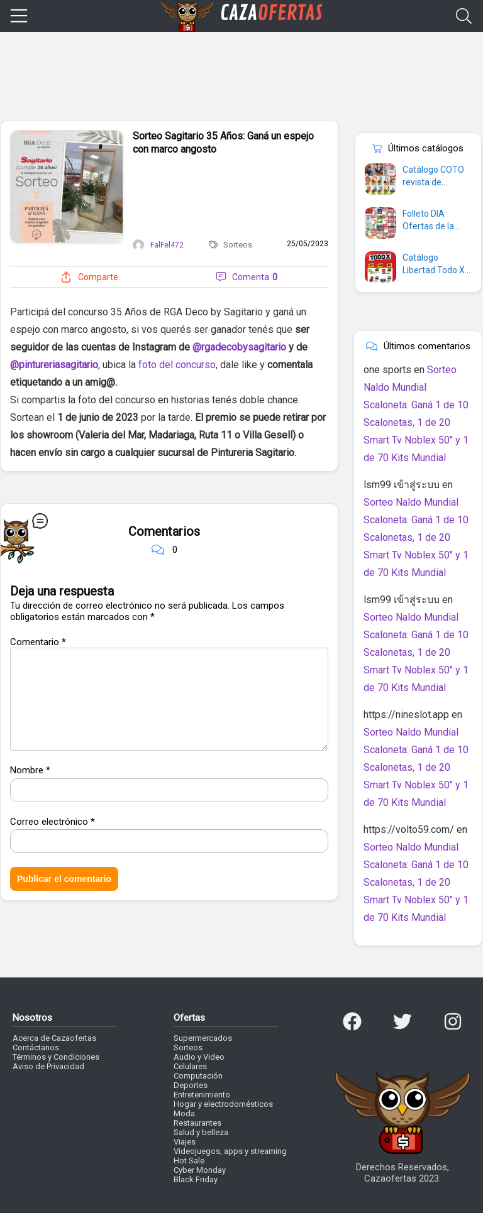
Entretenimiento (202, 1094)
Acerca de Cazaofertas (54, 1038)
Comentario (38, 642)
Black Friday (196, 1179)
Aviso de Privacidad (48, 1066)
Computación (198, 1075)
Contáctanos (36, 1047)
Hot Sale (189, 1160)
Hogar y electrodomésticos (223, 1104)
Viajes (185, 1141)
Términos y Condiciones (56, 1057)
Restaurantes (197, 1123)
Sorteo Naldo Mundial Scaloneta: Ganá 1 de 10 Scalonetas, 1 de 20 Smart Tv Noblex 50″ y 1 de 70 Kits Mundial (416, 537)
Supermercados (203, 1038)
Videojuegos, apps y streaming (230, 1151)
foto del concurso (177, 365)
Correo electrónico (52, 821)
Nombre (30, 770)
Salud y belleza (201, 1132)
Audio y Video (199, 1057)
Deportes (191, 1085)
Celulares (190, 1066)
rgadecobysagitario (243, 347)
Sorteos (237, 244)
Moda (184, 1113)
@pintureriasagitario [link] (54, 365)
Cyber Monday (200, 1170)
